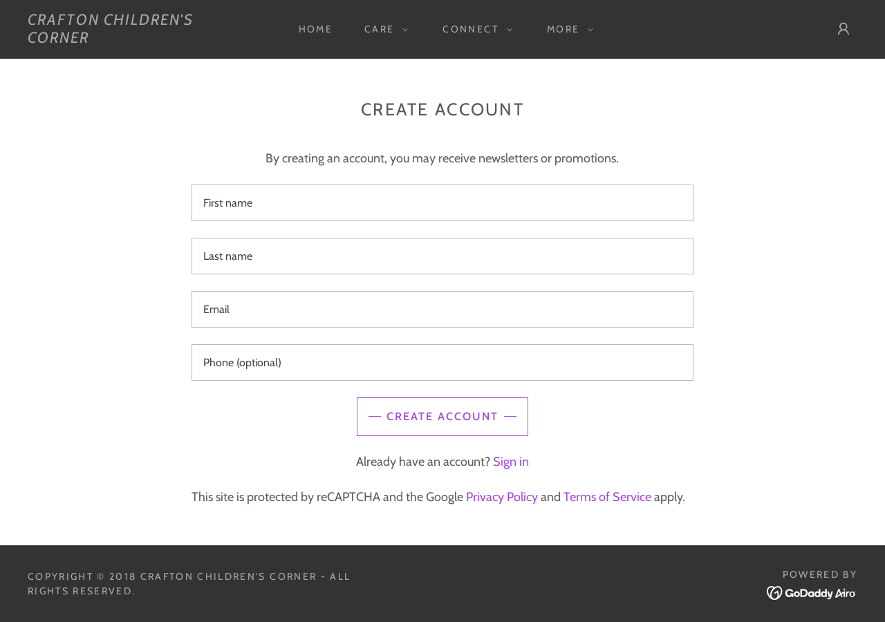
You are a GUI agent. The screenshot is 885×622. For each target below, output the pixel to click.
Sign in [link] (511, 461)
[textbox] (442, 203)
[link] (141, 38)
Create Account (442, 416)
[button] (383, 29)
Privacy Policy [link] (502, 497)
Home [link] (316, 29)
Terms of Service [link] (607, 497)
